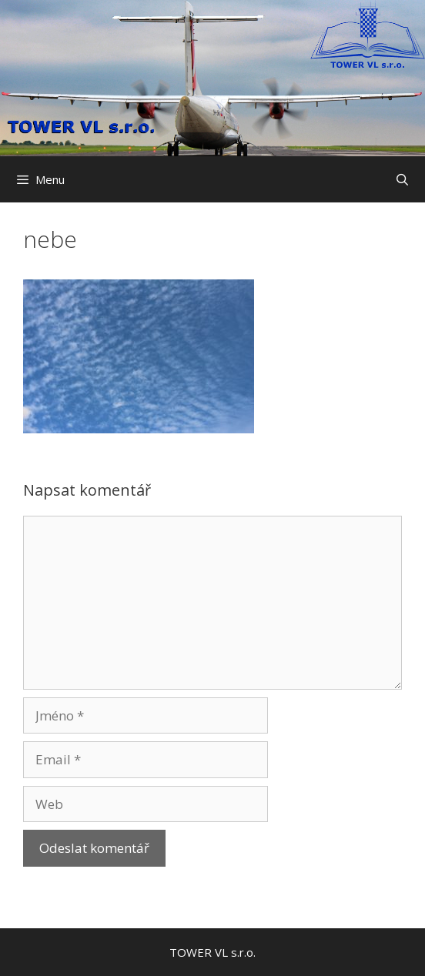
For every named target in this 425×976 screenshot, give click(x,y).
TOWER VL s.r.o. (212, 952)
